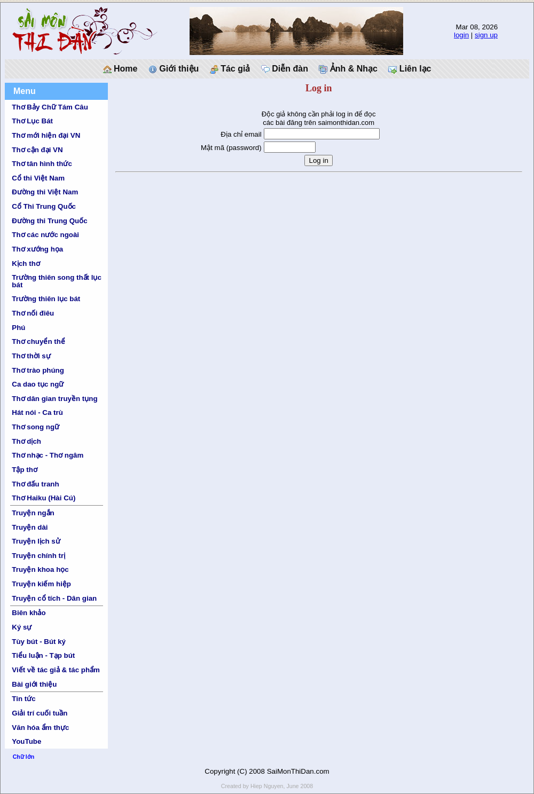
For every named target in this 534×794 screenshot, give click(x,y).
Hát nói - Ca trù (37, 412)
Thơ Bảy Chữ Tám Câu (50, 107)
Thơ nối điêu (33, 313)
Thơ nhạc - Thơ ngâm (47, 455)
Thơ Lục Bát (32, 121)
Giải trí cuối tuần (39, 713)
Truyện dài (30, 527)
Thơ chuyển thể (38, 341)
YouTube (26, 741)
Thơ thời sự (31, 356)
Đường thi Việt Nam (45, 192)
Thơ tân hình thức (42, 164)
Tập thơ (24, 470)
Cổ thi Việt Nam (38, 178)
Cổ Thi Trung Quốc (44, 206)
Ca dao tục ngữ (38, 384)
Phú (18, 328)
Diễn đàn (284, 69)
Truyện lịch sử (36, 541)
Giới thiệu (173, 69)
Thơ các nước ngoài (45, 235)
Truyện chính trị (38, 556)
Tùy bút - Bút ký (39, 642)
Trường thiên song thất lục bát (56, 280)
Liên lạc (409, 69)
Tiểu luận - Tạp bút (43, 655)
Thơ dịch (26, 441)
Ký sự (22, 627)
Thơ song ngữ (35, 427)
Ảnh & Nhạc (348, 69)
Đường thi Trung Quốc (49, 221)
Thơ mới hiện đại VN (46, 135)
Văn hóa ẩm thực (40, 728)
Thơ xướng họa (37, 249)
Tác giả (230, 69)
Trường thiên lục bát (46, 299)
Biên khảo (28, 613)
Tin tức (23, 699)
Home (120, 69)
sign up (486, 35)
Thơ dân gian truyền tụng (54, 399)
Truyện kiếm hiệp (41, 584)
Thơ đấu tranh (35, 484)
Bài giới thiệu (34, 684)
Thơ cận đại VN (37, 150)
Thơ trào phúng (38, 370)
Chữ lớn (24, 756)
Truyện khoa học (40, 569)
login (461, 35)
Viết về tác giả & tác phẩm (56, 670)
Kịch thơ (26, 264)
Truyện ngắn (33, 513)
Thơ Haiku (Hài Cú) (43, 498)
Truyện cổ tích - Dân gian (54, 598)
